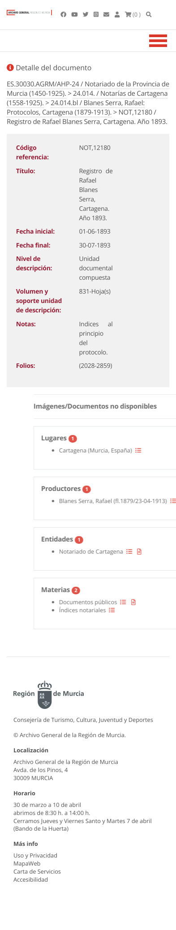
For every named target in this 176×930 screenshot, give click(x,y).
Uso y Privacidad (35, 855)
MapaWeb (26, 863)
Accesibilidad (30, 879)
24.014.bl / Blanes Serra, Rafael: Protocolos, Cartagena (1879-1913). (76, 107)
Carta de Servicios (37, 871)
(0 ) (133, 14)
